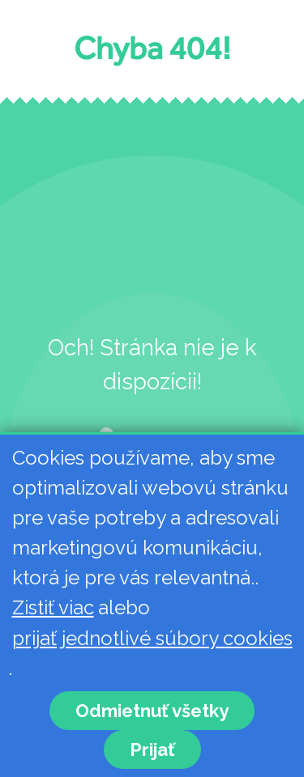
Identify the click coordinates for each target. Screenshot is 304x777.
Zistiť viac (53, 607)
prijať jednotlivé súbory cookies (152, 638)
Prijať (152, 749)
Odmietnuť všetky (152, 710)
